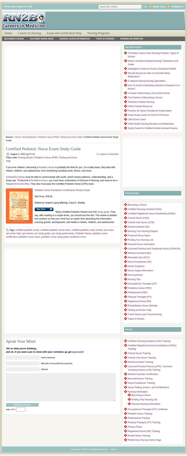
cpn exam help (13, 233)
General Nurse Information (74, 39)
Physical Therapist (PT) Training (144, 422)
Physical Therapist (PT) (140, 297)
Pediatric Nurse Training (140, 413)
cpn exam (109, 230)
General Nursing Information (146, 404)
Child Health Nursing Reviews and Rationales (151, 124)
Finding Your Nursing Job (140, 240)
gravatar (78, 352)
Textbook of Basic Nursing (141, 102)
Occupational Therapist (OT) (142, 283)
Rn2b (32, 154)
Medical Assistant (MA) (139, 253)
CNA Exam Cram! (137, 119)
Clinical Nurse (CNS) (138, 218)
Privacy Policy (135, 427)
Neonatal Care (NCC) (139, 257)
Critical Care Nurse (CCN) (141, 222)
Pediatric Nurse (46, 167)
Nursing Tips (134, 279)
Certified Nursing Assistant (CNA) (145, 209)
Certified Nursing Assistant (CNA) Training (149, 341)
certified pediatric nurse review (87, 230)
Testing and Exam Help (71, 137)
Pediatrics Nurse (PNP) (48, 137)
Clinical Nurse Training (139, 353)
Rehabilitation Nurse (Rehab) (142, 305)
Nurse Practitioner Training (141, 383)
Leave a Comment (109, 154)
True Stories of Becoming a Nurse (145, 97)
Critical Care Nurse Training (142, 357)
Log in (113, 449)
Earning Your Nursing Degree (143, 231)
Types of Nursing (105, 39)
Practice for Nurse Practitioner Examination (150, 110)
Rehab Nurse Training (139, 435)
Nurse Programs (136, 266)
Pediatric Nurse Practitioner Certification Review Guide (62, 190)
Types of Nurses (136, 318)
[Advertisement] (64, 26)
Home (8, 33)
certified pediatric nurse (27, 230)
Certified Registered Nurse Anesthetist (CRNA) (151, 213)
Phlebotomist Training (139, 418)
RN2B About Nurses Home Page (144, 440)
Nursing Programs (98, 33)
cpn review (27, 233)
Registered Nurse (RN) (17, 184)
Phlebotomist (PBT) (138, 292)
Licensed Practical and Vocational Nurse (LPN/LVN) (154, 248)
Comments (177, 7)
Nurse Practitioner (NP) (140, 261)
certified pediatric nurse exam (55, 230)
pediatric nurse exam (29, 237)
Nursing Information (131, 39)
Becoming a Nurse (14, 39)
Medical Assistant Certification (143, 374)
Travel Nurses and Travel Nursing (145, 314)
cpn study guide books (63, 233)
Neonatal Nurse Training (140, 378)
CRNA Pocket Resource (140, 106)
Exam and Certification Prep (64, 33)
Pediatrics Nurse (16, 177)
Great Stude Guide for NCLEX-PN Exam (148, 115)
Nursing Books (29, 137)
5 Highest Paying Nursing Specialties (146, 81)
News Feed (159, 7)
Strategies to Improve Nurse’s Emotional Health (152, 68)
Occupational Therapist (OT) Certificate (148, 409)
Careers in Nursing (29, 33)
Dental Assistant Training (140, 362)
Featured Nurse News (41, 39)
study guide (103, 212)
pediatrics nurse (78, 237)
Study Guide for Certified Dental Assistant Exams (153, 128)
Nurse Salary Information (140, 270)
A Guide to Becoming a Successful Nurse (149, 93)
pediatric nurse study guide (55, 237)
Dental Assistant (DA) (139, 226)
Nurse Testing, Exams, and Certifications (148, 387)
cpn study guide (42, 233)
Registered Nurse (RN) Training (144, 431)
